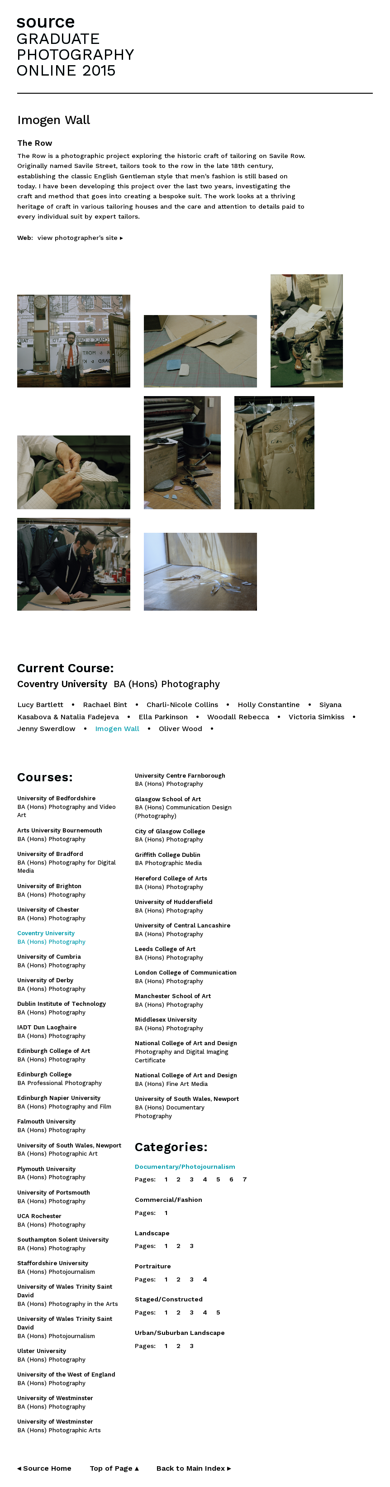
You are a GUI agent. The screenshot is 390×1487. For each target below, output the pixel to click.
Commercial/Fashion (168, 1199)
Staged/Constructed (169, 1299)
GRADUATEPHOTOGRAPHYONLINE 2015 (75, 54)
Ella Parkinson (163, 716)
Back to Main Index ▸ (194, 1468)
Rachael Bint (105, 704)
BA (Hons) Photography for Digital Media (66, 863)
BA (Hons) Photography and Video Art (66, 807)
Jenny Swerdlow (46, 728)
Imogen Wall (117, 728)
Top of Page (114, 1468)
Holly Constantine (269, 704)
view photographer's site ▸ (80, 237)
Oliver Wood (180, 728)
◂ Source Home (44, 1468)
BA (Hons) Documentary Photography (187, 1107)
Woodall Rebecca (238, 716)
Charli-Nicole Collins (182, 704)
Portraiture (153, 1266)
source (45, 21)
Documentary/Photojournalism (185, 1166)
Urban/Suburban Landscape (180, 1332)
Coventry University (118, 684)
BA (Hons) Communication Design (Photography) (183, 808)
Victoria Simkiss (316, 716)
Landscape (152, 1233)
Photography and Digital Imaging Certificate (186, 1052)
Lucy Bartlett (40, 704)
